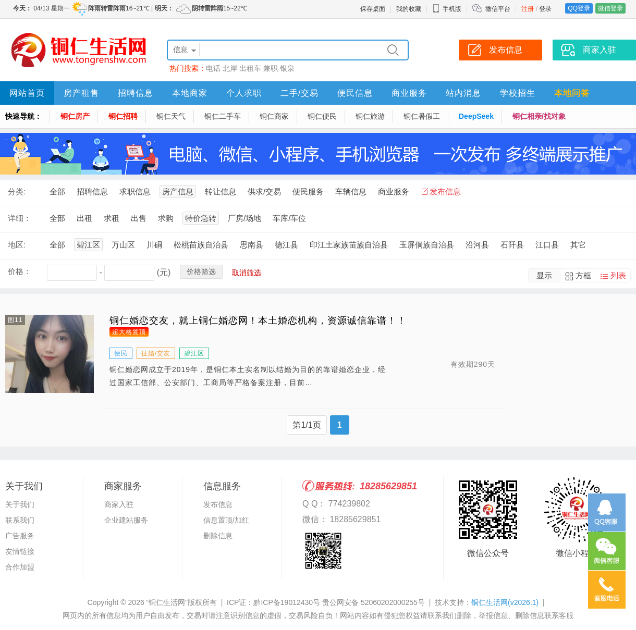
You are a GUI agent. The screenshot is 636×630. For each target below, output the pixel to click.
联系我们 (19, 520)
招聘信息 (135, 93)
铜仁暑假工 (421, 116)
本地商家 (189, 93)
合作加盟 (19, 567)
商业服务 (409, 93)
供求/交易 (264, 191)
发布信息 (445, 191)
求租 (111, 218)
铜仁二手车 (222, 116)
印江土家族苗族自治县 (349, 244)
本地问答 (572, 93)
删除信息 (218, 536)
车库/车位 (289, 218)
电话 (213, 68)
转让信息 (220, 191)
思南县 (251, 244)
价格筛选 (201, 271)
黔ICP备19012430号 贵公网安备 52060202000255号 (338, 602)
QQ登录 (579, 8)
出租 (84, 218)
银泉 (287, 68)
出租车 (250, 68)
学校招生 (517, 93)
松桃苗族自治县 (201, 244)
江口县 (547, 244)
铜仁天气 (171, 116)
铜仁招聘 (123, 116)
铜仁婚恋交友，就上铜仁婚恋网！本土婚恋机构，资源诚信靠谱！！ (258, 320)
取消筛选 (246, 272)
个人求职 (244, 93)
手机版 (446, 9)
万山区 (123, 244)
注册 (527, 9)
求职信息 (135, 191)
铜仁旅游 (370, 116)
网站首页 (27, 93)
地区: (17, 244)
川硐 (154, 244)
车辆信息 (350, 191)
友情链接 (19, 551)
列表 (618, 275)
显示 (544, 275)
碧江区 (88, 244)
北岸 (230, 68)
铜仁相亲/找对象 (539, 116)
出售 (138, 218)
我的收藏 (408, 9)
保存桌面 (372, 9)
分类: (17, 191)
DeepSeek (476, 116)
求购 (166, 218)
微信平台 (497, 9)
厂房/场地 (244, 218)
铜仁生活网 (505, 602)
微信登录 (610, 8)
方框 (583, 275)
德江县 (286, 244)
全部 (57, 191)
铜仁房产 (75, 116)
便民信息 (355, 93)
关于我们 (19, 504)
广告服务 (19, 536)
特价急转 (200, 218)
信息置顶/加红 (226, 520)
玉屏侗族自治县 (426, 244)
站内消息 (463, 93)
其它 (578, 244)
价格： (19, 271)
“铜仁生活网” (167, 602)
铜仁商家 (274, 116)
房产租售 (81, 93)
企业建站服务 (126, 520)
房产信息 (177, 191)
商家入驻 (118, 504)
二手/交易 (299, 93)
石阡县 (512, 244)
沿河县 (477, 244)
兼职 (270, 68)
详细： (19, 218)
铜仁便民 (322, 116)
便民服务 (308, 191)
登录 (545, 9)
